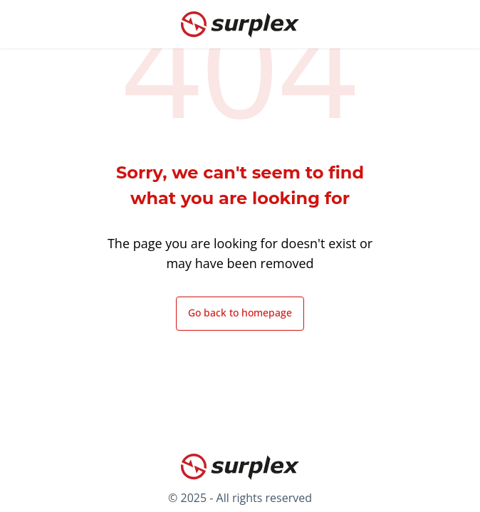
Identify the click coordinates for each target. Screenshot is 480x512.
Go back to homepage (240, 312)
